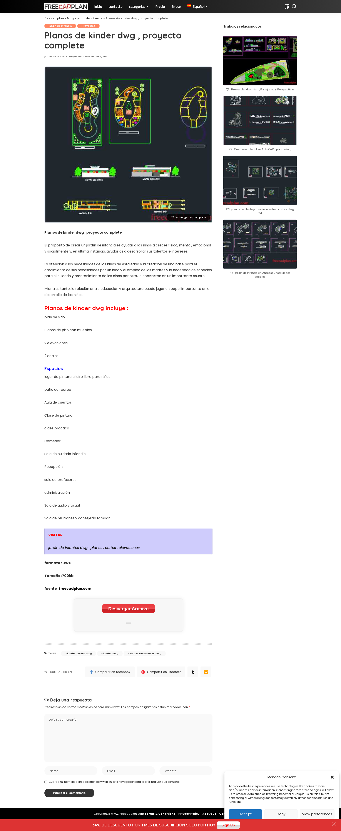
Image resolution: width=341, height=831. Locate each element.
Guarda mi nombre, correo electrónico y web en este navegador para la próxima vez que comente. (114, 782)
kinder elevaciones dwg (145, 653)
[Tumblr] (192, 671)
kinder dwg (110, 653)
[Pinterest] (161, 671)
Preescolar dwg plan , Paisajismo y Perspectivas (262, 89)
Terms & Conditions (160, 814)
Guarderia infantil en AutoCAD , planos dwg (262, 149)
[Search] (294, 6)
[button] (332, 777)
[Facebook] (110, 671)
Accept (245, 814)
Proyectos (88, 25)
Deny (280, 814)
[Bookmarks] (286, 6)
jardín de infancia (60, 25)
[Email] (206, 671)
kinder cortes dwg (79, 653)
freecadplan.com (75, 588)
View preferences (317, 814)
